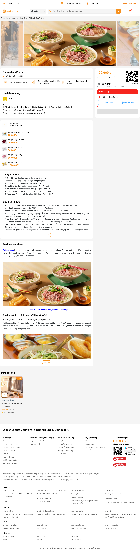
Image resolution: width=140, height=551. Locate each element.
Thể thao (48, 514)
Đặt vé (5, 540)
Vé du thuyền (85, 514)
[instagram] (117, 441)
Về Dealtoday (8, 441)
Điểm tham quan (28, 514)
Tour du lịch (75, 514)
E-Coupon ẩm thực (77, 501)
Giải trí (30, 494)
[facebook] (114, 441)
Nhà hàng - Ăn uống (10, 525)
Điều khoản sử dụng (10, 463)
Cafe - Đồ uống (42, 525)
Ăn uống (5, 501)
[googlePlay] (130, 448)
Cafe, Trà (55, 490)
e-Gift (5, 522)
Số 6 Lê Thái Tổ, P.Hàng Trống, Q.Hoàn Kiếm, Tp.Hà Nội (24, 110)
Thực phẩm (46, 493)
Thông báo (94, 3)
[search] (118, 11)
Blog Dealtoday (8, 457)
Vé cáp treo (125, 514)
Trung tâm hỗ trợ (64, 441)
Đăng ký (125, 3)
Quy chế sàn (89, 444)
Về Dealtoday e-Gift (10, 451)
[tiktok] (126, 441)
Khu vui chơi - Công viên (11, 494)
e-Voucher (6, 487)
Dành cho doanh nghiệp (72, 3)
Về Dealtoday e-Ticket (11, 444)
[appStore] (130, 453)
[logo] (11, 11)
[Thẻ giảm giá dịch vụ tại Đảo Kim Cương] (12, 387)
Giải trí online (7, 496)
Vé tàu (107, 514)
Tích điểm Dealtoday (65, 444)
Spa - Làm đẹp (42, 528)
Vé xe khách (115, 514)
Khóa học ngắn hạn (112, 502)
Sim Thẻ (94, 514)
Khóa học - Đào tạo (111, 499)
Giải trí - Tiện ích (111, 528)
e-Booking (6, 533)
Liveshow (40, 514)
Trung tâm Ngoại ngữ (127, 502)
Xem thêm (47, 235)
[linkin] (120, 441)
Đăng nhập (132, 3)
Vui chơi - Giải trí (8, 490)
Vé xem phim (7, 514)
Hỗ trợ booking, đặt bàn (110, 97)
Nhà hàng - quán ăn (43, 490)
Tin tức (5, 454)
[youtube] (123, 441)
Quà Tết (107, 494)
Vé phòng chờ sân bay (117, 517)
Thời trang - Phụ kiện (119, 494)
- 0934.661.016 (13, 3)
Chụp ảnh (23, 494)
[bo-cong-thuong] (119, 459)
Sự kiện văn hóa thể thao (45, 511)
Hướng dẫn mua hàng (66, 447)
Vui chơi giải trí (8, 511)
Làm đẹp (40, 501)
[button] (67, 61)
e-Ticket (6, 508)
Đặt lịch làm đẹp (76, 540)
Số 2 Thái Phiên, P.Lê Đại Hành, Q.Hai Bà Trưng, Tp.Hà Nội (25, 113)
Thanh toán (62, 454)
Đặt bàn (39, 540)
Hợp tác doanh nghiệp (38, 441)
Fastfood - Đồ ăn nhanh (11, 528)
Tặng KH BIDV (56, 493)
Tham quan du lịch (77, 511)
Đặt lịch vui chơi (8, 536)
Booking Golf (75, 494)
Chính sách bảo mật (92, 441)
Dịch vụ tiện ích (110, 490)
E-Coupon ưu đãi (77, 497)
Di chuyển (108, 511)
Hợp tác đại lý (35, 444)
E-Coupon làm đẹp (91, 501)
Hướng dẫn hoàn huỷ (65, 451)
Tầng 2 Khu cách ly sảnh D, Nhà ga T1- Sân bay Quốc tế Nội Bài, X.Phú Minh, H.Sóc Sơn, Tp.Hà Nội (39, 107)
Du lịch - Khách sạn (77, 490)
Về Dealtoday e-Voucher (12, 447)
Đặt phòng (74, 536)
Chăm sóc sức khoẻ (78, 525)
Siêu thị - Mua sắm (111, 525)
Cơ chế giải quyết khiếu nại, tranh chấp (95, 448)
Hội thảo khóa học (59, 514)
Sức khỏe (47, 501)
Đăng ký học (41, 536)
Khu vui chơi (17, 514)
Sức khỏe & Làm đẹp (44, 498)
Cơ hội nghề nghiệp (10, 460)
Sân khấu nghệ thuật (11, 517)
